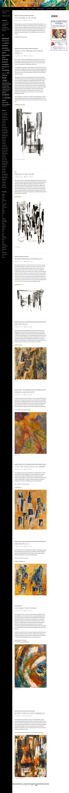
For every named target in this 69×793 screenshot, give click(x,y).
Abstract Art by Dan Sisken (9, 8)
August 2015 (4, 137)
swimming (4, 244)
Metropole (21, 324)
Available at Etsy (18, 284)
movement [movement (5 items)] (7, 89)
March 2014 (4, 158)
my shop (20, 345)
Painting (44, 321)
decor (22, 48)
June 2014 (4, 154)
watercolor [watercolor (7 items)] (5, 102)
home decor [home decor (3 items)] (4, 73)
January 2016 (4, 129)
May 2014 (4, 156)
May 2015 (4, 142)
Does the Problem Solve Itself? (29, 52)
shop (42, 732)
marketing (4, 224)
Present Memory (24, 174)
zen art (36, 48)
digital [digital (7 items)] (4, 57)
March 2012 (4, 187)
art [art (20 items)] (6, 45)
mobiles (26, 15)
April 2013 (4, 172)
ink (28, 48)
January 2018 (4, 112)
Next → (37, 785)
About (23, 8)
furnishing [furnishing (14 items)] (5, 70)
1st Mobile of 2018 (25, 17)
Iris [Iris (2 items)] (2, 80)
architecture (4, 200)
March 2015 (4, 145)
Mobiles (33, 8)
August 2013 (4, 166)
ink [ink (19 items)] (8, 73)
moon (3, 231)
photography (4, 237)
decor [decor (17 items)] (4, 53)
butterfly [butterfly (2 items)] (3, 50)
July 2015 (3, 138)
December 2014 (5, 148)
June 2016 (4, 122)
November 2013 (5, 163)
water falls (4, 247)
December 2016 (5, 117)
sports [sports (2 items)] (9, 95)
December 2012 (5, 174)
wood (32, 15)
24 (32, 785)
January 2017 (4, 116)
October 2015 (4, 133)
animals (3, 199)
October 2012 (4, 176)
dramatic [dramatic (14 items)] (5, 59)
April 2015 (4, 143)
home (25, 48)
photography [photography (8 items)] (5, 94)
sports (3, 242)
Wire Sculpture (62, 8)
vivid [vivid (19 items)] (4, 100)
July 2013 (3, 167)
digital (3, 210)
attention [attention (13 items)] (5, 48)
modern (40, 321)
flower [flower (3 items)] (3, 68)
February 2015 (4, 146)
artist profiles (4, 203)
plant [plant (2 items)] (3, 95)
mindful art (31, 48)
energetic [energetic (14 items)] (5, 64)
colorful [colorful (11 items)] (7, 50)
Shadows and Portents (28, 258)
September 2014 (5, 153)
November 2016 (5, 119)
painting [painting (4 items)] (4, 92)
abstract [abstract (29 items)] (5, 38)
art (23, 15)
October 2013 (4, 164)
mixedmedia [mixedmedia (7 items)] (5, 86)
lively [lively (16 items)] (5, 80)
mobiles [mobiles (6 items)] (8, 88)
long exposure (4, 221)
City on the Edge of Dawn (30, 466)
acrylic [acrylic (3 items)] (3, 43)
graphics (3, 212)
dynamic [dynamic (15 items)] (5, 62)
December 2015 (5, 130)
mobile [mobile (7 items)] (4, 88)
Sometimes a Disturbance (30, 713)
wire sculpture (4, 252)
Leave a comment (28, 20)
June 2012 (4, 182)
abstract (17, 15)
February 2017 (4, 114)
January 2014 (4, 159)
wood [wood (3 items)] (3, 105)
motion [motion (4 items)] (3, 89)
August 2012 (4, 179)
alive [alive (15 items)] (3, 45)
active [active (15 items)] (7, 43)
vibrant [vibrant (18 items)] (7, 98)
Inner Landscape (25, 392)
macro (3, 223)
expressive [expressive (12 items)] (5, 66)
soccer (3, 241)
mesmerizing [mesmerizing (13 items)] (6, 84)
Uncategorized (18, 605)
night (3, 234)
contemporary (28, 321)
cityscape (3, 205)
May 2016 (4, 124)
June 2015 (4, 140)
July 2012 (3, 180)
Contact (28, 8)
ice (2, 215)
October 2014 (4, 151)
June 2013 (4, 169)
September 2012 (5, 177)
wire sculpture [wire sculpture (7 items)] (6, 104)
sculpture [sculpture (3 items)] (5, 95)
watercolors (4, 249)
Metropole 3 (22, 543)
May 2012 (4, 184)
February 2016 (4, 127)
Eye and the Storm (25, 608)
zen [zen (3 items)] (5, 105)
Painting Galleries (40, 8)
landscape (4, 218)
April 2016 (4, 125)
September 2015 (5, 135)
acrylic (21, 15)
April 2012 (4, 185)
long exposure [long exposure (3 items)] (4, 82)
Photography (49, 8)
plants (3, 239)
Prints (56, 8)
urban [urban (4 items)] (3, 98)
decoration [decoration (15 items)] (6, 55)
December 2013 (5, 161)
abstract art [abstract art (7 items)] (5, 40)
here (26, 37)
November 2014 (5, 150)
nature (3, 233)
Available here (18, 196)
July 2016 (3, 121)
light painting (4, 220)
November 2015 (5, 132)
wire (30, 15)
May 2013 (4, 171)
